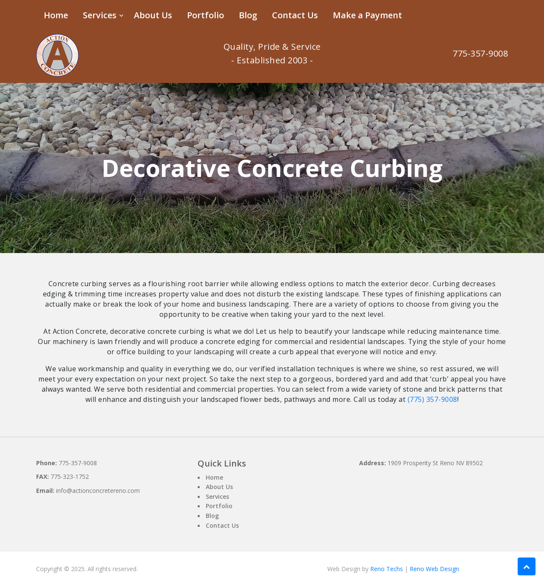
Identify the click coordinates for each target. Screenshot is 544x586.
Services (99, 15)
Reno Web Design (434, 569)
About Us (153, 15)
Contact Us (295, 15)
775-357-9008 (480, 53)
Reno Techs (386, 569)
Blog (248, 15)
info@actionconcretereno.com (98, 490)
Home (56, 15)
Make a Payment (367, 15)
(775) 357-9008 (432, 399)
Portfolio (205, 15)
